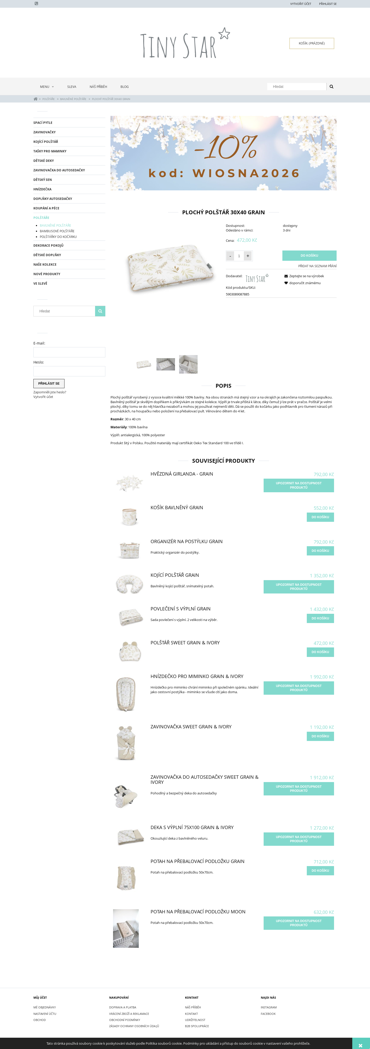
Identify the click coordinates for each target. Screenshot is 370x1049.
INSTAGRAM (269, 1007)
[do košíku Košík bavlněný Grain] (320, 517)
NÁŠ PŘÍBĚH (193, 1007)
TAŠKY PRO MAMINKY (49, 151)
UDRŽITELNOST (195, 1020)
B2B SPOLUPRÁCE (197, 1026)
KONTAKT (191, 1014)
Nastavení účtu (44, 1014)
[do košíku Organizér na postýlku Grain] (320, 550)
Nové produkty (46, 274)
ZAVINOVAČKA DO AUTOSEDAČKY (59, 170)
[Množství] (239, 256)
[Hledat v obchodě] (298, 86)
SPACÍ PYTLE (42, 122)
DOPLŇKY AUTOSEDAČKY (52, 199)
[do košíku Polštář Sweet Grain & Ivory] (320, 652)
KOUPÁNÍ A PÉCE (46, 208)
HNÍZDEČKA (42, 189)
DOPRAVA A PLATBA (122, 1007)
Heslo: (38, 362)
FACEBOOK (268, 1014)
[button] (303, 276)
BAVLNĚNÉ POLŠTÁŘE (55, 225)
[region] (223, 153)
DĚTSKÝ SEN (42, 180)
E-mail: (39, 343)
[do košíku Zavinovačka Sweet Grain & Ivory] (320, 736)
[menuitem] (47, 86)
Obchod (39, 1020)
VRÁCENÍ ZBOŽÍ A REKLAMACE (129, 1014)
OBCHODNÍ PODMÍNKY (124, 1020)
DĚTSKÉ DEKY (43, 161)
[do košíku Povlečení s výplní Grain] (320, 618)
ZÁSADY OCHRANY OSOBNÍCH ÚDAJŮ (134, 1026)
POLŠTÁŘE (41, 218)
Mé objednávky (44, 1007)
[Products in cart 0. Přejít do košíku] (311, 43)
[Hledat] (331, 86)
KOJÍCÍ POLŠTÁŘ (45, 142)
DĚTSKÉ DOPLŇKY (47, 255)
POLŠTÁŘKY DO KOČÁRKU (58, 237)
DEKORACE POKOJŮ (48, 245)
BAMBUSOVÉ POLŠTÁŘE (57, 231)
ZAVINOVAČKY (44, 132)
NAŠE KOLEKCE (45, 264)
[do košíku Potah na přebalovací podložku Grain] (320, 870)
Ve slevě (40, 283)
